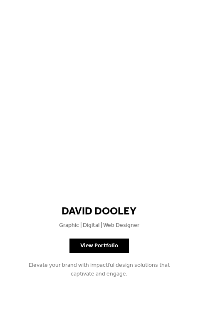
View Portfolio (99, 245)
